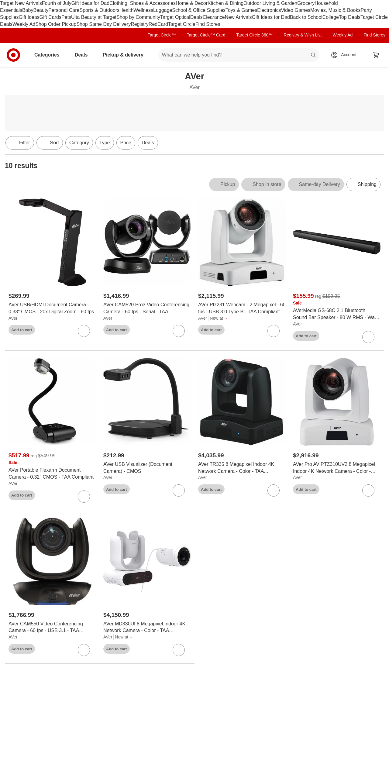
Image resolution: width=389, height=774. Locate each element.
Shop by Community (138, 17)
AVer (13, 318)
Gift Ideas (29, 17)
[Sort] (49, 143)
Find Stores (207, 24)
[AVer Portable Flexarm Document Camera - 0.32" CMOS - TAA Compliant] (52, 474)
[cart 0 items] (376, 55)
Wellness (143, 10)
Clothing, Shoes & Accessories (142, 3)
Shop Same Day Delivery (103, 24)
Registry (140, 24)
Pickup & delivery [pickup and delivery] (125, 54)
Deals (196, 17)
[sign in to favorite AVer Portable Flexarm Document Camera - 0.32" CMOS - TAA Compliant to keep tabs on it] (84, 496)
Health (126, 10)
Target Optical (175, 17)
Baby (27, 10)
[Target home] (13, 55)
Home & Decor (192, 3)
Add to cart (21, 330)
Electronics (269, 10)
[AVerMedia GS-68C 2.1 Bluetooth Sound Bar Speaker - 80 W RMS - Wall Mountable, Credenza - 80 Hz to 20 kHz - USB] (336, 314)
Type (104, 142)
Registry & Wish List (303, 35)
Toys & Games (241, 10)
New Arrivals (238, 17)
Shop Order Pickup (55, 24)
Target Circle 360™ (254, 35)
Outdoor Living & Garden (270, 3)
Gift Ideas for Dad (90, 3)
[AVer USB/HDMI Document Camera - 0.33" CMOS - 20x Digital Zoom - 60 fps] (52, 308)
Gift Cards (50, 17)
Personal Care (63, 10)
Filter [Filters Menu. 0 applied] (19, 142)
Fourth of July (56, 3)
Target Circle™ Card (206, 35)
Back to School (306, 17)
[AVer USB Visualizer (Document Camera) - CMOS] (147, 468)
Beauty (40, 10)
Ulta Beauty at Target (93, 17)
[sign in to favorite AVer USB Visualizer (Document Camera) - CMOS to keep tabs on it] (179, 490)
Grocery (306, 3)
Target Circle (181, 24)
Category (79, 142)
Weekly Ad (23, 24)
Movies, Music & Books (335, 10)
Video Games (295, 10)
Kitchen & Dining (225, 3)
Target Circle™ (162, 35)
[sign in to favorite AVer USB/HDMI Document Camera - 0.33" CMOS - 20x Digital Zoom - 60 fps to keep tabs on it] (84, 331)
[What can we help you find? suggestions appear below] (238, 55)
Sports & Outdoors (99, 10)
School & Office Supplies (198, 10)
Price (125, 142)
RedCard (158, 24)
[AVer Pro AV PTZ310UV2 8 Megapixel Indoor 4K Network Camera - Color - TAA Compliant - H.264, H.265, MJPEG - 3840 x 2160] (336, 468)
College (330, 17)
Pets (66, 17)
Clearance (214, 17)
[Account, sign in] (346, 55)
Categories (49, 54)
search (313, 55)
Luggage (162, 10)
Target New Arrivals (21, 3)
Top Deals (349, 17)
